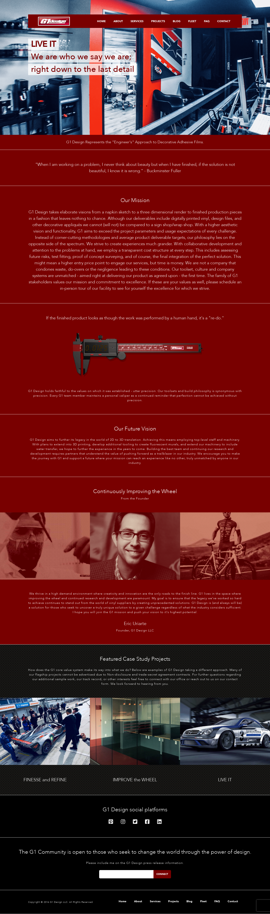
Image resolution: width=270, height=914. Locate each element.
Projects (158, 21)
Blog (176, 21)
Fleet (192, 21)
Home (101, 21)
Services (137, 21)
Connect (162, 874)
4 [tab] (141, 106)
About (118, 21)
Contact (223, 21)
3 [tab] (135, 106)
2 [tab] (129, 106)
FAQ (207, 21)
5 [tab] (146, 106)
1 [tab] (123, 106)
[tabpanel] (135, 67)
